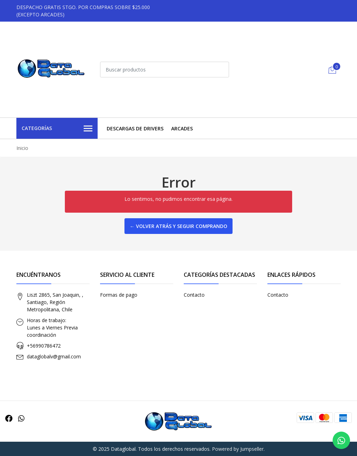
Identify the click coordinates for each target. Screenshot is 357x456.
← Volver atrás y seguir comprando (178, 226)
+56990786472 (44, 345)
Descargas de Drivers (135, 128)
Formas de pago (118, 294)
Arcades (182, 128)
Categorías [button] (57, 128)
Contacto (194, 294)
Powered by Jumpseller (238, 449)
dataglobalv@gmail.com (54, 356)
